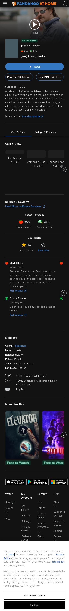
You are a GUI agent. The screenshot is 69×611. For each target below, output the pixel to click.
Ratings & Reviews (45, 132)
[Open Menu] (5, 3)
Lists (40, 502)
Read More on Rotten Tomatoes (25, 206)
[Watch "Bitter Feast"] (34, 66)
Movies (9, 508)
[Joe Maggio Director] (15, 169)
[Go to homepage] (34, 3)
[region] (34, 576)
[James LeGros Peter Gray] (36, 169)
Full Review (18, 290)
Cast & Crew (18, 132)
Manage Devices (25, 528)
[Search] (65, 3)
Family (41, 508)
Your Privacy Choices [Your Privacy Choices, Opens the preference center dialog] (34, 595)
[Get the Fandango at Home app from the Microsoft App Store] (59, 481)
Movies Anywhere (43, 524)
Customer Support (58, 523)
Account (26, 515)
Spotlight (10, 502)
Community (26, 250)
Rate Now (43, 250)
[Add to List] (61, 56)
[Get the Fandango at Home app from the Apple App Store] (15, 481)
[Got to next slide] (63, 169)
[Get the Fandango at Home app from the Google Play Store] (37, 481)
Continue (34, 605)
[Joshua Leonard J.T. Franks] (57, 169)
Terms (11, 554)
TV (6, 513)
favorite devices (32, 116)
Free (7, 519)
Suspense (20, 345)
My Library (25, 507)
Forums (58, 530)
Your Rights (58, 561)
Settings (25, 521)
